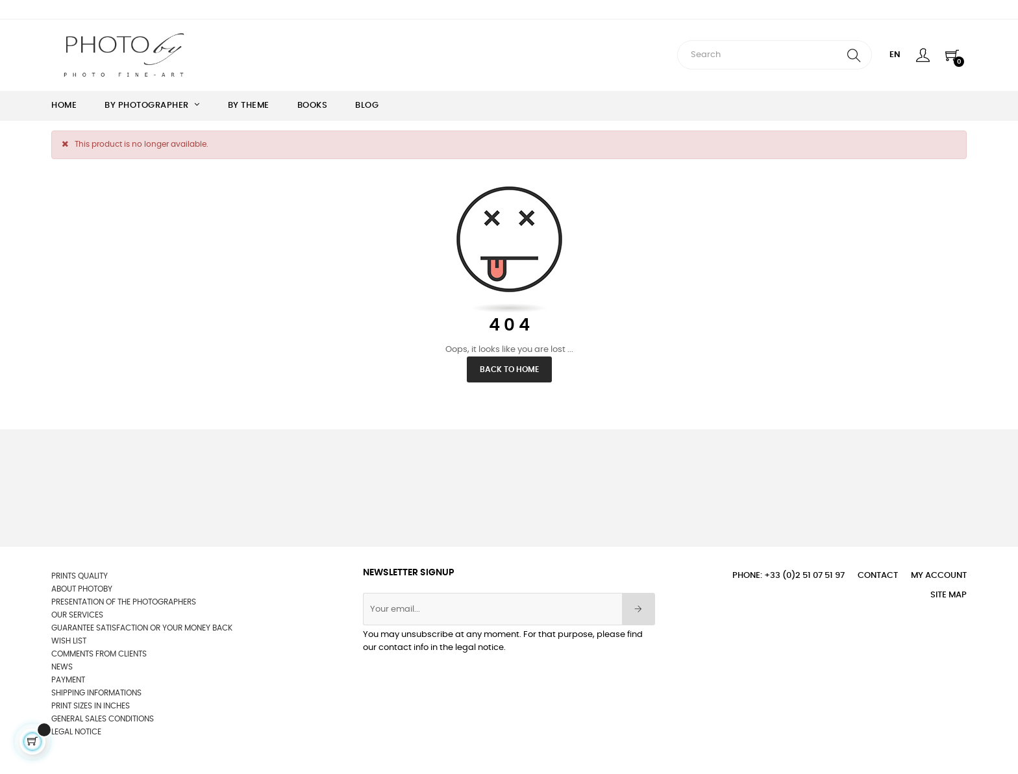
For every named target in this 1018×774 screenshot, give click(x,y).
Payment (68, 680)
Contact (878, 575)
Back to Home (509, 369)
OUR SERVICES (77, 615)
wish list (68, 641)
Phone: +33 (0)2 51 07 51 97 (788, 575)
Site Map (948, 595)
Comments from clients (99, 654)
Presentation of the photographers (123, 602)
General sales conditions (102, 719)
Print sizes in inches (90, 706)
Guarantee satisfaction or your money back (141, 628)
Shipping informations (96, 693)
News (62, 667)
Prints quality (79, 576)
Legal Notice (76, 732)
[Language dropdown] (895, 55)
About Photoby (81, 589)
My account (939, 575)
